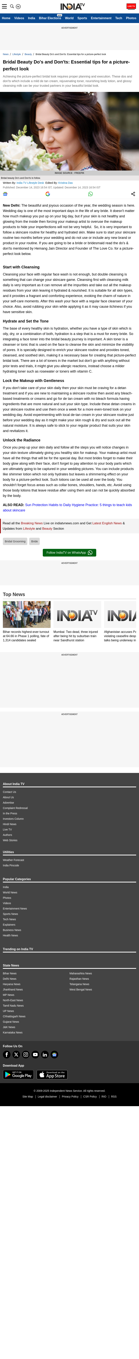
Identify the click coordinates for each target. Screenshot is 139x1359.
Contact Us (9, 791)
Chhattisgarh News (14, 1016)
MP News (8, 994)
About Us (8, 797)
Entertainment (101, 18)
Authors (7, 834)
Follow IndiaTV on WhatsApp (69, 552)
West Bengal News (81, 989)
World (69, 18)
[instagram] (26, 1054)
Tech (118, 18)
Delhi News (9, 978)
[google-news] (54, 1054)
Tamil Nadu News (13, 1005)
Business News (12, 930)
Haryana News (11, 984)
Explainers (9, 924)
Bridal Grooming (15, 541)
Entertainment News (15, 908)
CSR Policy (90, 1096)
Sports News (10, 913)
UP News (8, 1011)
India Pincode (11, 865)
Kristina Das (66, 182)
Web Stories (10, 840)
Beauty (28, 54)
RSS (114, 1096)
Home (6, 18)
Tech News (9, 919)
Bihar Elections (50, 18)
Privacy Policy (70, 1096)
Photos (131, 18)
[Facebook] (7, 1054)
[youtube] (35, 1054)
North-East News (13, 1000)
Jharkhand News (13, 989)
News (6, 54)
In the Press (10, 813)
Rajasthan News (79, 978)
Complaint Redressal (15, 808)
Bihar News (10, 973)
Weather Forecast (13, 860)
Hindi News (9, 824)
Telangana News (79, 984)
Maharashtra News (81, 973)
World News (10, 892)
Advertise (8, 802)
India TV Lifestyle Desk (31, 182)
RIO (104, 1096)
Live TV (7, 829)
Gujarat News (11, 1021)
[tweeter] (16, 1054)
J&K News (9, 1027)
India (31, 18)
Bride (34, 541)
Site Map (27, 1096)
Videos (19, 18)
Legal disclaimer (47, 1096)
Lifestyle (16, 54)
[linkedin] (45, 1054)
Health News (10, 935)
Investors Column (13, 818)
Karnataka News (13, 1032)
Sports (82, 18)
